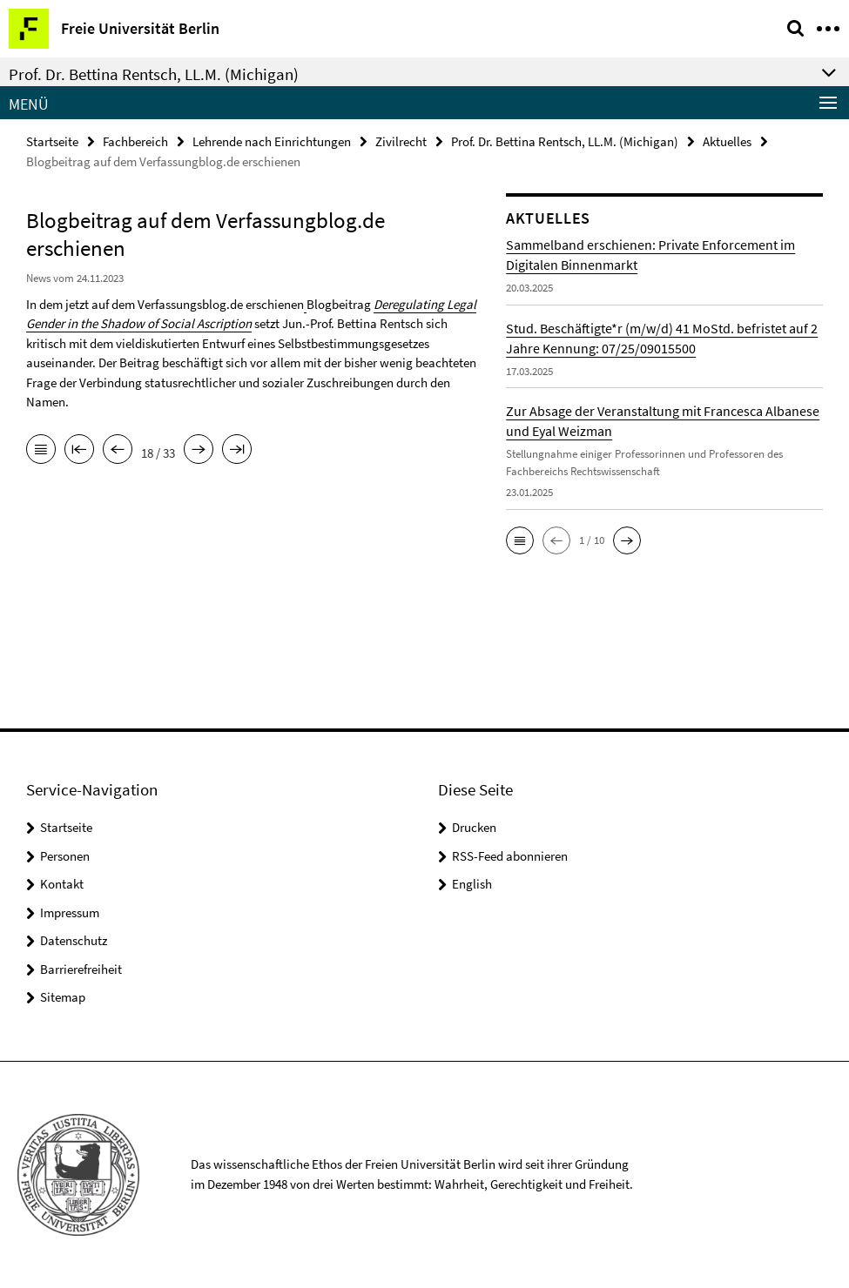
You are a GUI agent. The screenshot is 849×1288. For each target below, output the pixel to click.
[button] (520, 540)
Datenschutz (73, 940)
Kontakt (62, 883)
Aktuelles (727, 141)
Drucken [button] (474, 827)
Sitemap (62, 997)
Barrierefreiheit (81, 969)
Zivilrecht (401, 141)
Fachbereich (135, 141)
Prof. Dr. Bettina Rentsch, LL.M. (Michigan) (564, 141)
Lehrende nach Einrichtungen (271, 141)
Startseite (52, 141)
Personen (65, 856)
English (472, 883)
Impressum (69, 912)
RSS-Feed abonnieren (510, 856)
